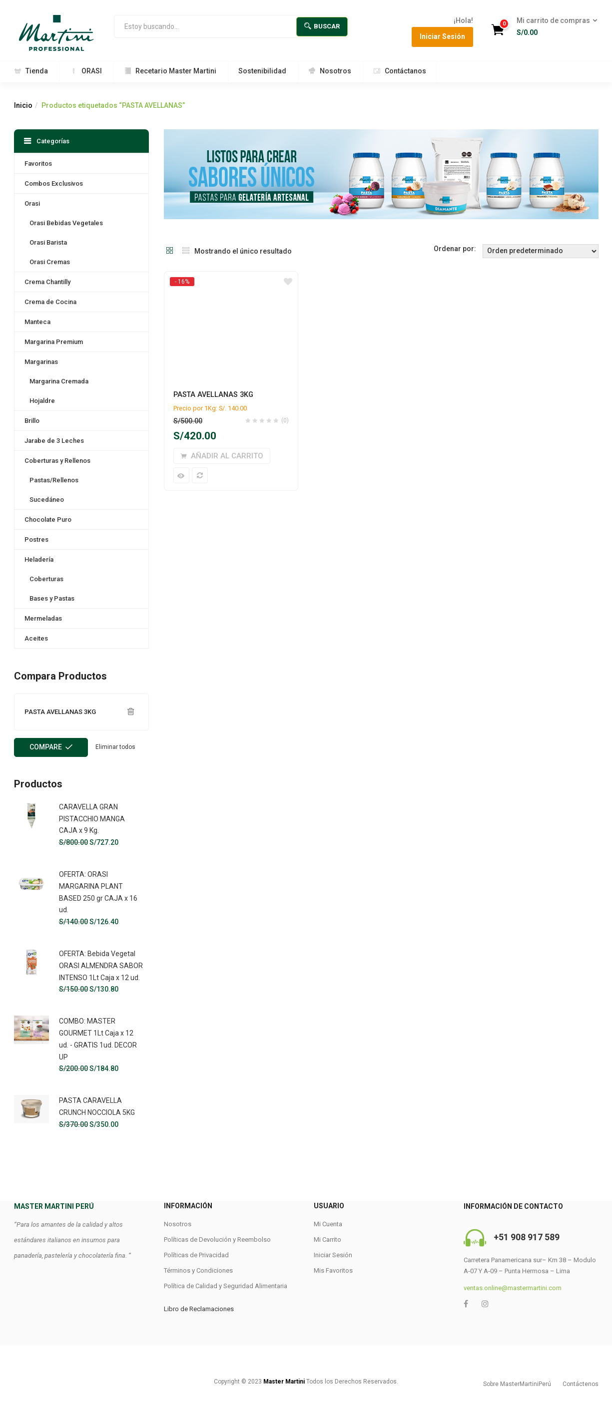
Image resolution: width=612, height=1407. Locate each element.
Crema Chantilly (47, 282)
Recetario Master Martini (170, 71)
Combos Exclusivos (53, 183)
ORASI (86, 71)
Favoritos (38, 163)
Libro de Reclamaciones (199, 1309)
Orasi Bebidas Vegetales (66, 223)
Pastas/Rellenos (53, 480)
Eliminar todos (115, 746)
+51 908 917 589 (527, 1237)
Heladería (38, 559)
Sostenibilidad (262, 71)
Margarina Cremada (58, 381)
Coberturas (46, 579)
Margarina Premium (53, 342)
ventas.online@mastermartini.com (513, 1288)
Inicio (23, 105)
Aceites (36, 638)
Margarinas (41, 361)
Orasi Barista (48, 242)
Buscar (322, 26)
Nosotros (329, 71)
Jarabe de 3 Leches (54, 440)
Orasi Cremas (49, 262)
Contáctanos (399, 71)
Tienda (31, 71)
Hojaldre (42, 400)
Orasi (32, 203)
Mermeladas (43, 618)
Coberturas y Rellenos (57, 460)
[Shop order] (541, 251)
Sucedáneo (46, 499)
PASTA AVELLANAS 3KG (213, 394)
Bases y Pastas (51, 598)
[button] (554, 27)
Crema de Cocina (50, 302)
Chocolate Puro (47, 519)
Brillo (31, 420)
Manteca (37, 322)
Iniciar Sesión (442, 36)
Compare (45, 747)
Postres (36, 539)
